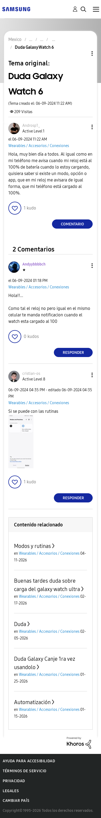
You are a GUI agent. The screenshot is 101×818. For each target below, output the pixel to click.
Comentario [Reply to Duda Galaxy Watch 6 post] (72, 224)
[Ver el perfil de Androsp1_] (31, 125)
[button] (83, 127)
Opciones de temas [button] (83, 53)
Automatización (32, 702)
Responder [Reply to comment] (73, 352)
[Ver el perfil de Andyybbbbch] (34, 264)
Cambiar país (16, 800)
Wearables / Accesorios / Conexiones (38, 146)
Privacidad (14, 781)
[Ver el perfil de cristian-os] (31, 373)
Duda (20, 624)
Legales (11, 791)
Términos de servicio (25, 771)
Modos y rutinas (32, 546)
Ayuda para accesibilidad (29, 761)
